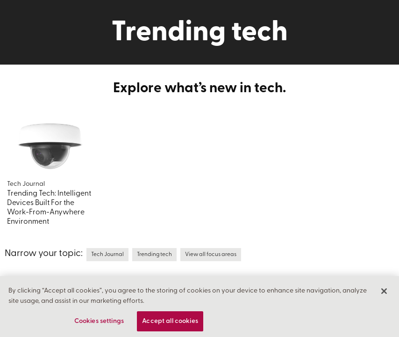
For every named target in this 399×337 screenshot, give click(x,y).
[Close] (384, 294)
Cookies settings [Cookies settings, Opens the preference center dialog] (99, 324)
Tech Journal (107, 254)
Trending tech (154, 254)
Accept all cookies (170, 324)
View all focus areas (210, 254)
